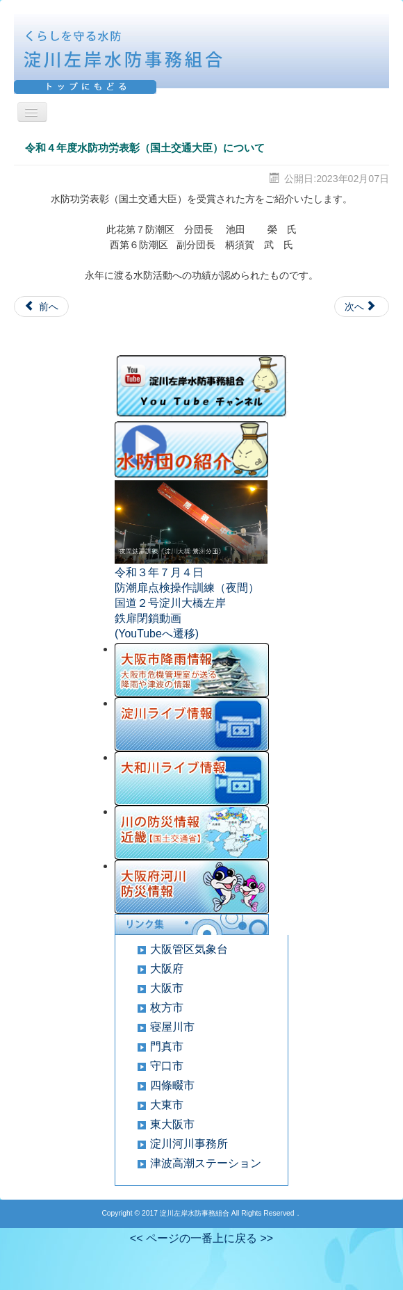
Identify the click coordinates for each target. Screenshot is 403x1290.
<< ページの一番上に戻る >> (201, 1238)
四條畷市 (172, 1085)
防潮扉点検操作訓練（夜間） (187, 588)
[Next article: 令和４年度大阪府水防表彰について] (361, 306)
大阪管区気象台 (189, 949)
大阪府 (166, 968)
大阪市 (166, 988)
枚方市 (166, 1007)
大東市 (166, 1105)
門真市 (166, 1046)
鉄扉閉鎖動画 (148, 618)
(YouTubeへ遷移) (157, 633)
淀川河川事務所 (189, 1144)
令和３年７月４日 (159, 572)
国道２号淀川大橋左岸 (170, 603)
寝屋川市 (172, 1027)
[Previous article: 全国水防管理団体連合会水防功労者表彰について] (41, 306)
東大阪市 (172, 1124)
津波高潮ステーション (205, 1163)
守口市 (166, 1066)
